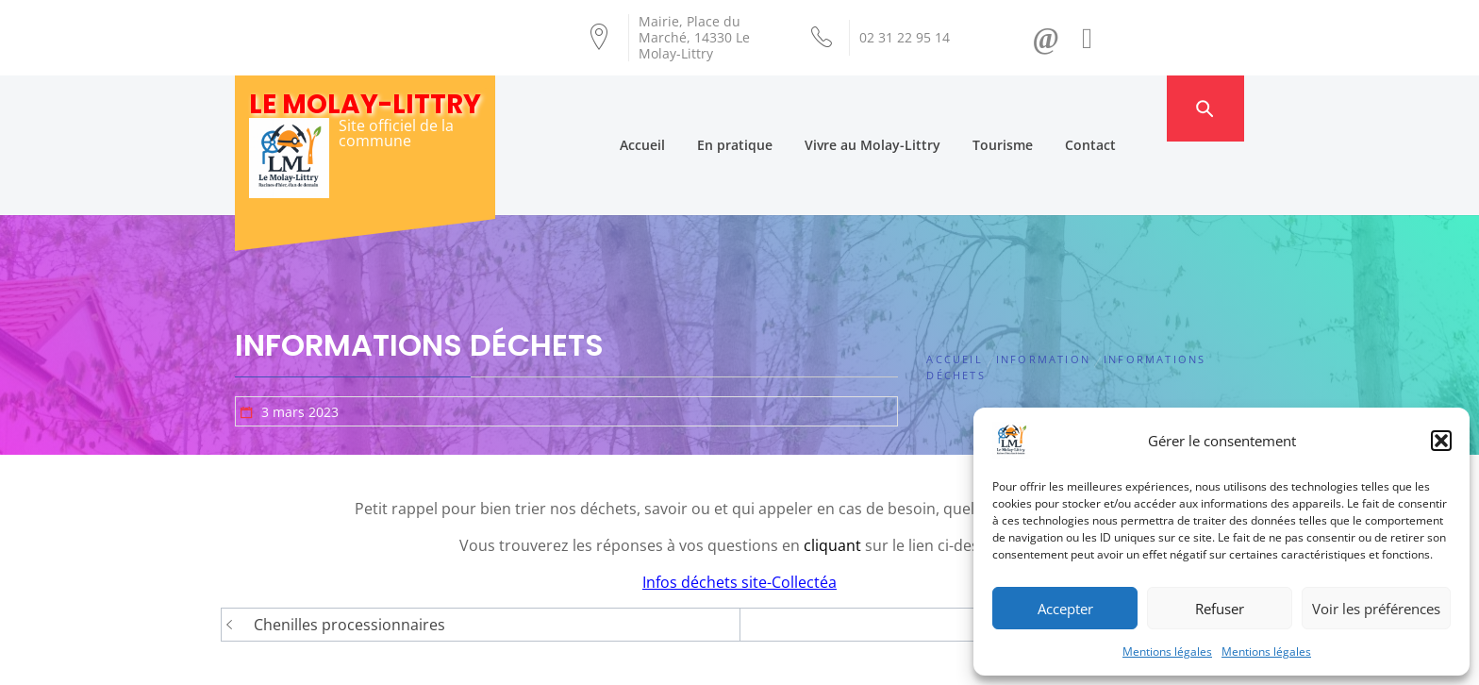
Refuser (1219, 608)
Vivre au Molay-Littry (909, 108)
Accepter (1065, 608)
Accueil (679, 108)
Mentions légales (1167, 651)
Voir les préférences (1376, 608)
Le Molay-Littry (365, 104)
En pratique (771, 108)
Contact (1127, 108)
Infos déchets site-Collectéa (739, 508)
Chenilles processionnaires (349, 551)
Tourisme (1039, 108)
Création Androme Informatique (566, 659)
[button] (1441, 440)
